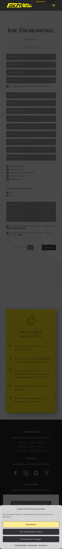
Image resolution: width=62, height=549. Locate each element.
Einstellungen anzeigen (31, 546)
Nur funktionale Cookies (31, 538)
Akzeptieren (31, 531)
